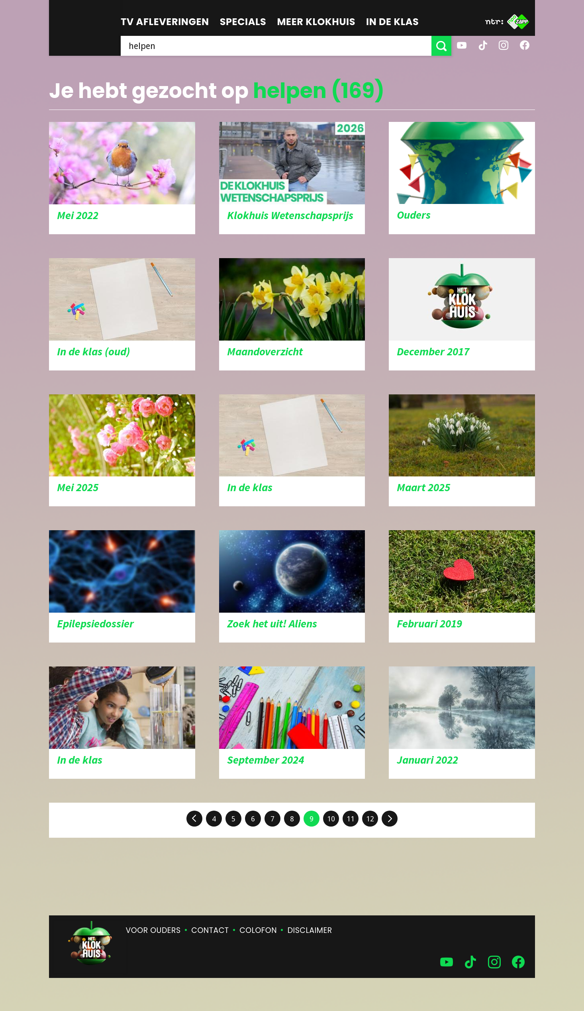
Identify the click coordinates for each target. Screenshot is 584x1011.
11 (351, 819)
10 (331, 819)
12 (370, 819)
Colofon (258, 930)
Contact (210, 930)
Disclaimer (310, 930)
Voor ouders (153, 930)
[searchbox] (276, 46)
